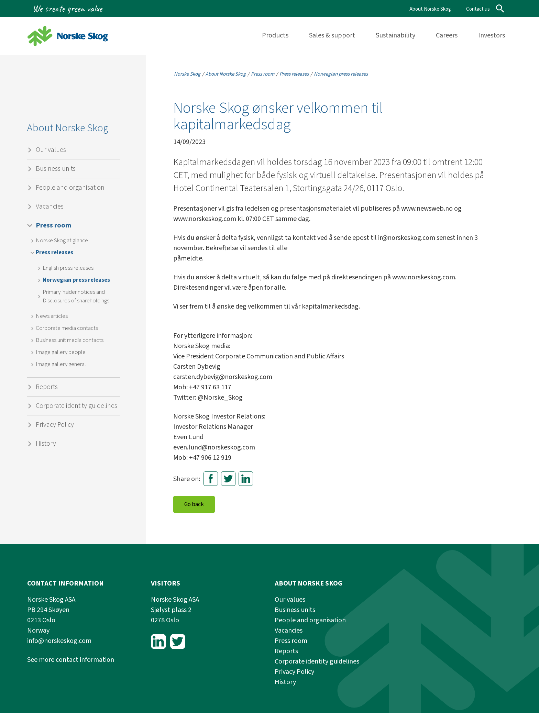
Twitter (228, 478)
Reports (47, 387)
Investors (491, 35)
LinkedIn (246, 478)
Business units (56, 169)
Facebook (211, 478)
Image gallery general (61, 364)
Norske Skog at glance (62, 240)
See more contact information (70, 660)
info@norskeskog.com (59, 641)
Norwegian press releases (76, 280)
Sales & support (332, 35)
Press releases (54, 252)
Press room (53, 225)
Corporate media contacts (67, 328)
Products (275, 35)
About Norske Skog (430, 9)
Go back (194, 504)
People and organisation (70, 187)
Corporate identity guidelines (76, 406)
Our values (51, 150)
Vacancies (50, 206)
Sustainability (395, 35)
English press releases (68, 268)
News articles (52, 316)
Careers (447, 35)
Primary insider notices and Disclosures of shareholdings (76, 296)
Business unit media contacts (69, 340)
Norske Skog (187, 74)
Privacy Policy (55, 425)
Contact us (478, 9)
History (46, 443)
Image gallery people (61, 352)
